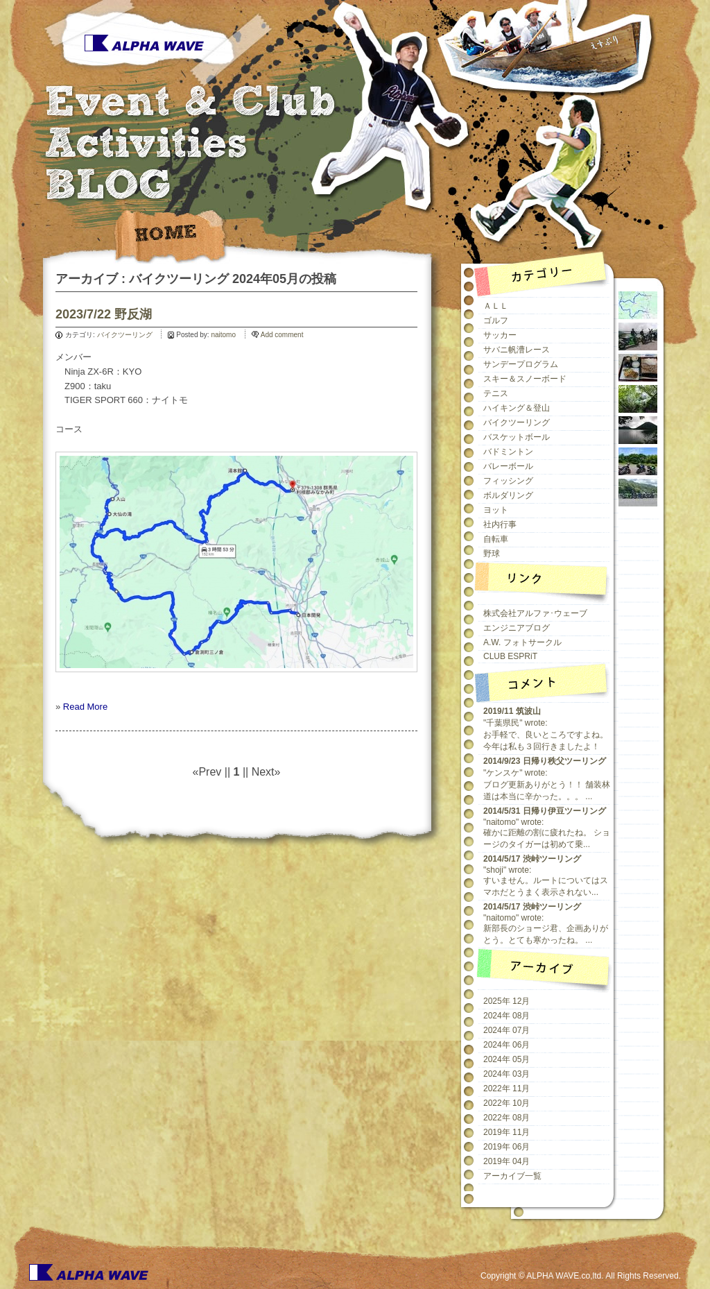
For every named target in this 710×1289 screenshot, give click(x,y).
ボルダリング (508, 495)
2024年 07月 (506, 1030)
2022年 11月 (506, 1088)
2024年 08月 (506, 1016)
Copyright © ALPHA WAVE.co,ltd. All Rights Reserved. (580, 1276)
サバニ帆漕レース (516, 350)
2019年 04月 (506, 1161)
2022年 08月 (506, 1117)
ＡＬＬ (495, 306)
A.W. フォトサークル (522, 642)
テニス (495, 393)
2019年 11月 (506, 1132)
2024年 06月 (506, 1045)
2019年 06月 (506, 1147)
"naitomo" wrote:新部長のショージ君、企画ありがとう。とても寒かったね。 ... (545, 923)
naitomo (223, 335)
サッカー (500, 335)
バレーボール (508, 466)
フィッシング (508, 481)
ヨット (495, 510)
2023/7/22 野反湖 (103, 314)
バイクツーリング (125, 335)
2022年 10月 (506, 1103)
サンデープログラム (520, 364)
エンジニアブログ (516, 628)
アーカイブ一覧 (512, 1176)
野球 (491, 553)
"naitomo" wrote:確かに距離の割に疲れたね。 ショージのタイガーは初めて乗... (546, 827)
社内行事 (500, 524)
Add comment (282, 335)
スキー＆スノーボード (524, 379)
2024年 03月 (506, 1074)
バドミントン (508, 451)
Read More (85, 706)
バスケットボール (516, 437)
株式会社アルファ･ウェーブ (535, 613)
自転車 (495, 539)
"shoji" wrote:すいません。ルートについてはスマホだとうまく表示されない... (545, 875)
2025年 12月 (506, 1001)
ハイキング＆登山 (516, 408)
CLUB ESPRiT (510, 656)
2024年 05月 (506, 1059)
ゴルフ (495, 320)
